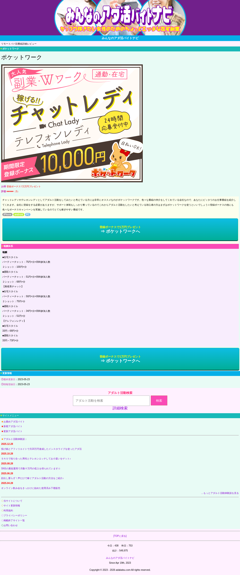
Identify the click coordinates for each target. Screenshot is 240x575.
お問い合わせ (11, 525)
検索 (159, 400)
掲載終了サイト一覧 (14, 520)
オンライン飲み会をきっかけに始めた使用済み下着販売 (30, 488)
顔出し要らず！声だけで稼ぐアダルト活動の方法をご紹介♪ (32, 478)
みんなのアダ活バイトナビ (120, 558)
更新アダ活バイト (13, 431)
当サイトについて (13, 501)
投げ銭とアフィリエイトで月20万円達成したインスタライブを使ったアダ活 (41, 449)
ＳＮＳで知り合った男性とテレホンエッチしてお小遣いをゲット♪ (36, 458)
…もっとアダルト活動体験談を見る (220, 493)
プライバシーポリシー (15, 515)
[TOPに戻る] (120, 536)
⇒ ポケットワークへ (120, 229)
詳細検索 (120, 408)
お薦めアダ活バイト (14, 421)
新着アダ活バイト (13, 426)
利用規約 (8, 510)
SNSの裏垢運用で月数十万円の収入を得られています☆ (30, 468)
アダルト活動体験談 (14, 439)
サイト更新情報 (12, 505)
